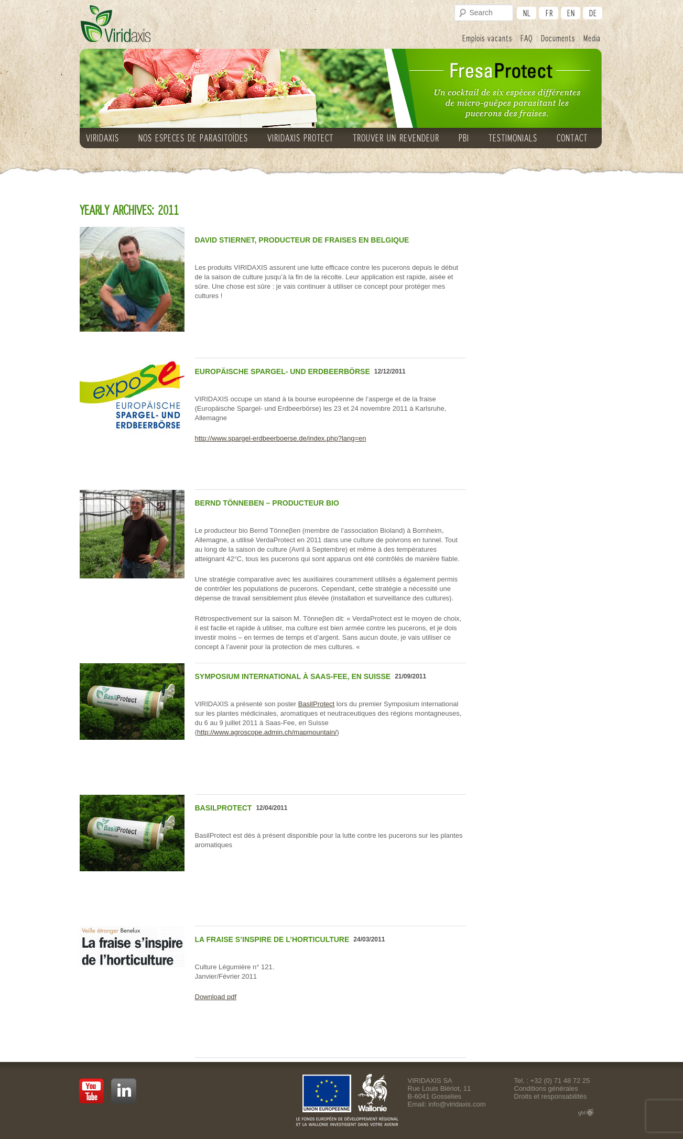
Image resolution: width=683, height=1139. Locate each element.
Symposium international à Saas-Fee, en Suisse (293, 676)
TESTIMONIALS (513, 138)
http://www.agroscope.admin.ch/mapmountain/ (267, 732)
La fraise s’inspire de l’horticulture (272, 939)
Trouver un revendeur (396, 138)
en (571, 13)
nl (527, 13)
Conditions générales (546, 1088)
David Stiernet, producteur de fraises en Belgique (302, 240)
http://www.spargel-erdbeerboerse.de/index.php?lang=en (280, 438)
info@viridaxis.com (456, 1104)
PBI (464, 138)
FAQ (527, 38)
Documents (558, 38)
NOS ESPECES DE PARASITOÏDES (193, 138)
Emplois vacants (487, 38)
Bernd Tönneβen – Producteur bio (267, 503)
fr (549, 13)
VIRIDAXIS (102, 138)
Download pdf (216, 997)
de (593, 13)
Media (592, 38)
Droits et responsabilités (550, 1096)
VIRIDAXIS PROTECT (300, 138)
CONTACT (572, 138)
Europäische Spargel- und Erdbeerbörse (282, 371)
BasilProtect (316, 704)
